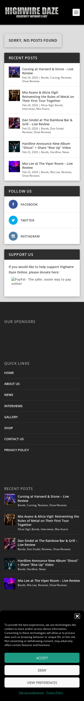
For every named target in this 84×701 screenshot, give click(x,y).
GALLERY (11, 417)
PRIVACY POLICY (16, 450)
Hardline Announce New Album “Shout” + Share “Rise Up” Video (46, 145)
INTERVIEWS (13, 406)
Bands (45, 77)
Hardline (55, 152)
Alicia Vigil (47, 105)
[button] (77, 616)
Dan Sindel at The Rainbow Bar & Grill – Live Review (47, 122)
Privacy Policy (54, 692)
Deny (42, 670)
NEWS (8, 395)
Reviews (66, 77)
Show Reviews (31, 81)
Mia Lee (55, 172)
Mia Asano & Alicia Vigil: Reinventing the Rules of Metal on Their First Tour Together (48, 96)
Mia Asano (43, 109)
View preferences (42, 682)
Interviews (28, 109)
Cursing (55, 77)
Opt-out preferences (31, 692)
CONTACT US (14, 439)
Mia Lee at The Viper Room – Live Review (47, 165)
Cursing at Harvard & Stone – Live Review (47, 71)
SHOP (8, 428)
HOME (9, 373)
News (65, 152)
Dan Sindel (57, 128)
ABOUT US (12, 384)
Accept (42, 658)
